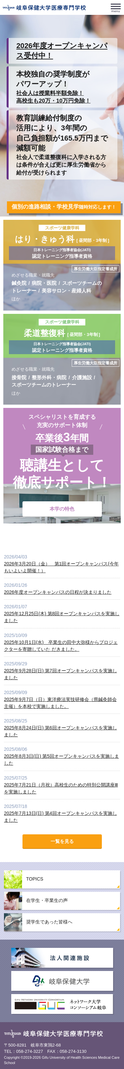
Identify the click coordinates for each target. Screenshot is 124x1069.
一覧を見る (62, 841)
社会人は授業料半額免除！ (50, 93)
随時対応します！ (64, 207)
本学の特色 (62, 509)
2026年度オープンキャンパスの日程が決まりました (57, 592)
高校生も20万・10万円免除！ (53, 101)
